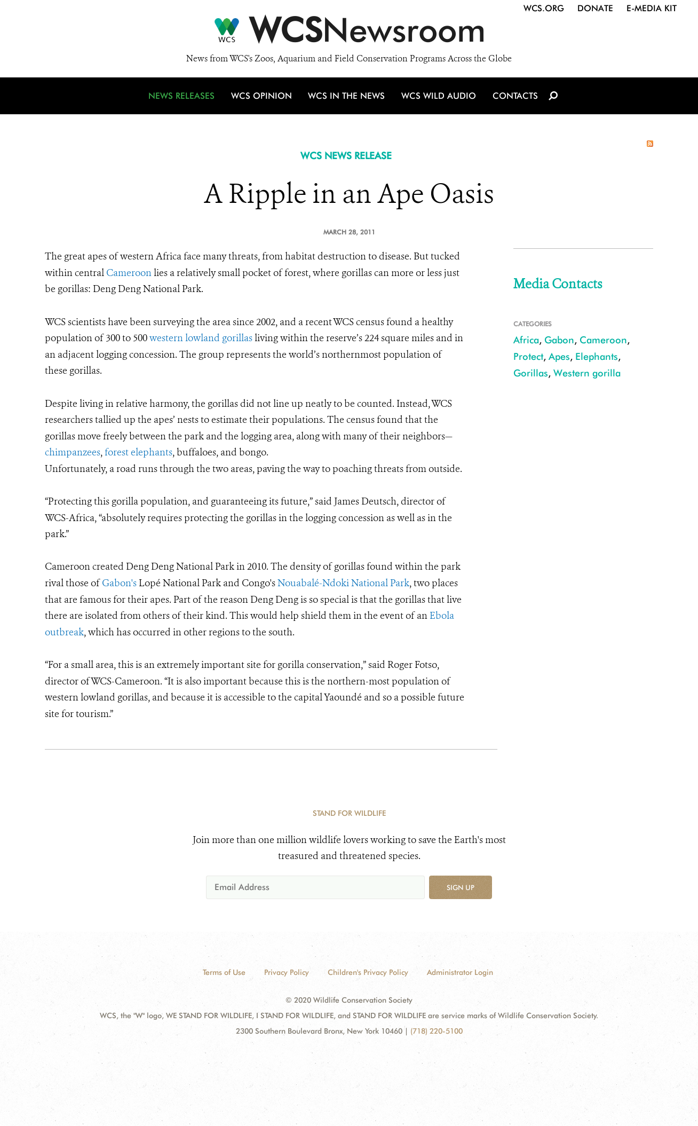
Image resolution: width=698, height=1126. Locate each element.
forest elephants (137, 452)
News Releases (183, 97)
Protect (528, 356)
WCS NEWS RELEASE (346, 155)
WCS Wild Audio (438, 97)
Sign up (460, 887)
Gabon (559, 339)
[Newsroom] (349, 33)
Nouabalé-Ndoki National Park (343, 583)
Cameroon (129, 272)
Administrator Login (460, 972)
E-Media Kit (651, 8)
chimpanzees (72, 452)
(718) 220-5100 (436, 1031)
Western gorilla (587, 373)
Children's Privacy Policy (368, 972)
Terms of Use (224, 972)
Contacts (513, 97)
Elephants (596, 356)
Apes (559, 356)
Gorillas (530, 373)
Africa (526, 339)
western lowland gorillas (200, 338)
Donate (595, 8)
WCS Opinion (263, 97)
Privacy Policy (286, 972)
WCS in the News (347, 97)
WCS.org (544, 8)
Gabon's (119, 583)
